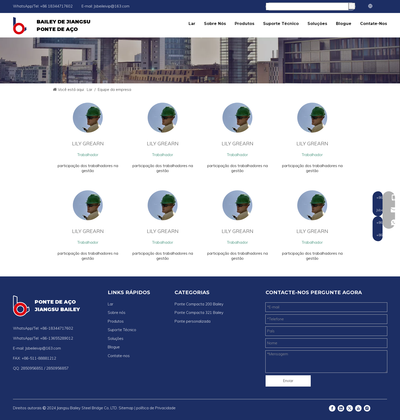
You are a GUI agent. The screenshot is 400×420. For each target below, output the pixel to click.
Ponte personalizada (192, 321)
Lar (110, 304)
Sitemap (126, 408)
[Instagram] (367, 408)
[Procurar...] (307, 6)
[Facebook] (332, 408)
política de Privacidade (156, 408)
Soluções (115, 338)
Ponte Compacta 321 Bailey (199, 312)
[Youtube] (358, 408)
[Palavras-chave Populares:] (352, 6)
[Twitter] (349, 408)
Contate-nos (119, 355)
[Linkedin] (341, 408)
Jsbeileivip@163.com (111, 6)
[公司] (200, 60)
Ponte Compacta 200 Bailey (199, 304)
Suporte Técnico (122, 329)
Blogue (114, 347)
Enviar (288, 380)
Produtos (116, 321)
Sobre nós (116, 312)
